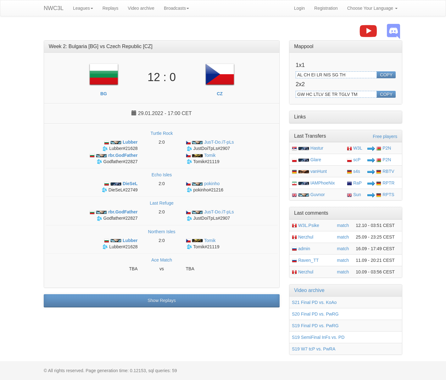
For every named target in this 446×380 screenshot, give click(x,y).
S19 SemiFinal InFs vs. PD (318, 337)
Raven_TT (305, 260)
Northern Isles (161, 231)
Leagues (83, 8)
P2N (383, 148)
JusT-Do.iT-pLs (210, 142)
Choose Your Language (372, 8)
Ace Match (161, 259)
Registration (326, 8)
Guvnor (317, 194)
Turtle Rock (161, 133)
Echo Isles (162, 174)
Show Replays (162, 300)
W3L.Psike (305, 225)
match (343, 225)
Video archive (141, 8)
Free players (385, 136)
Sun (354, 194)
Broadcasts (176, 8)
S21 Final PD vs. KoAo (314, 302)
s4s (353, 171)
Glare (315, 159)
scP (353, 159)
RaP (354, 182)
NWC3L (54, 8)
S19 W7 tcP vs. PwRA (313, 348)
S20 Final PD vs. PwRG (315, 314)
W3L (354, 148)
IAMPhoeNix (322, 182)
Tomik (201, 155)
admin (301, 248)
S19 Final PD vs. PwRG (315, 325)
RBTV (385, 171)
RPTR (385, 182)
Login (299, 8)
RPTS (385, 194)
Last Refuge (162, 203)
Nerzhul (302, 237)
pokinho (203, 183)
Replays (111, 8)
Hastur (316, 148)
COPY (386, 74)
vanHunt (318, 171)
